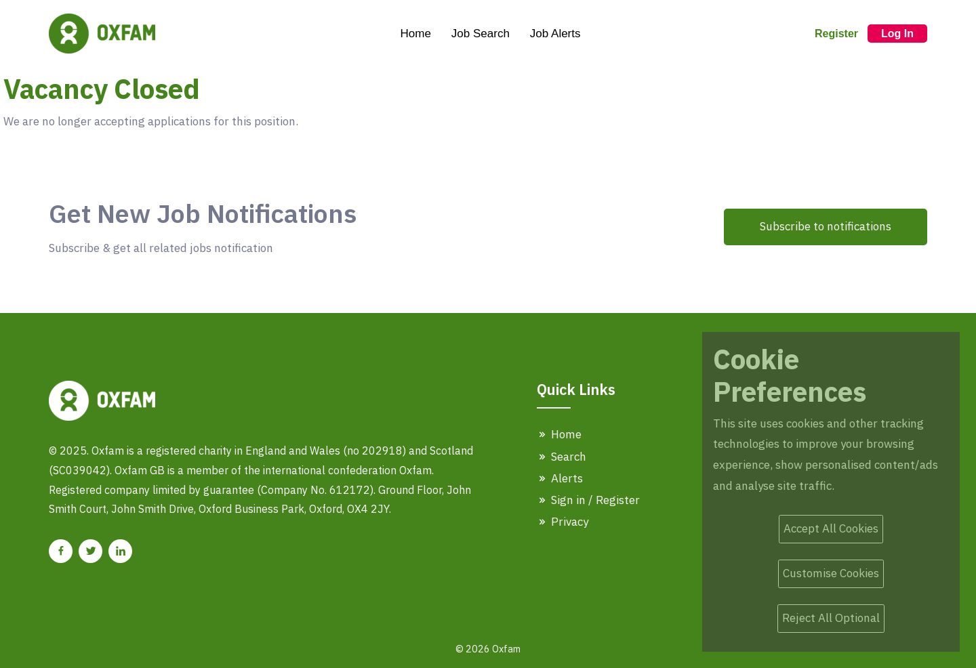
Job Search (480, 33)
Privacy (562, 521)
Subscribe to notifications (825, 226)
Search (561, 456)
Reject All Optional (831, 617)
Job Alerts (555, 33)
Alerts (560, 478)
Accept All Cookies (831, 528)
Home (415, 33)
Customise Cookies (831, 573)
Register (836, 33)
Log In (897, 33)
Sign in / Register (588, 500)
